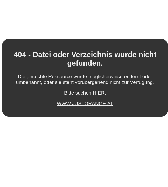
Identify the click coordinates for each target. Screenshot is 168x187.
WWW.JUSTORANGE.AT (85, 103)
